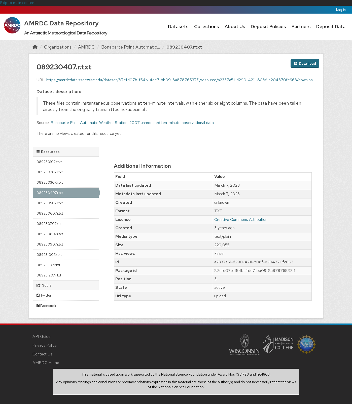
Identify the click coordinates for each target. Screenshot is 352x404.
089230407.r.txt (184, 47)
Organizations (58, 47)
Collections (206, 26)
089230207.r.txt (50, 172)
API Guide (41, 336)
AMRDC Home (45, 362)
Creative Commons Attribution (240, 219)
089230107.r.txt (49, 161)
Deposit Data (330, 26)
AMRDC (86, 47)
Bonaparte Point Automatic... (130, 47)
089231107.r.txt (48, 265)
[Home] (35, 47)
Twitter (44, 295)
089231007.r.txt (49, 254)
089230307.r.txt (50, 182)
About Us (235, 26)
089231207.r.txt (49, 275)
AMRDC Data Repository (61, 23)
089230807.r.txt (50, 234)
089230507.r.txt (50, 203)
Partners (301, 26)
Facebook (46, 305)
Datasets (178, 26)
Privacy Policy (44, 345)
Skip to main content (18, 2)
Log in (341, 10)
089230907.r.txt (50, 244)
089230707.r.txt (50, 223)
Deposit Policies (268, 26)
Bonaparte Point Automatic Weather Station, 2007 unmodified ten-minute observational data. (133, 122)
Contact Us (42, 354)
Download (305, 63)
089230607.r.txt (50, 213)
